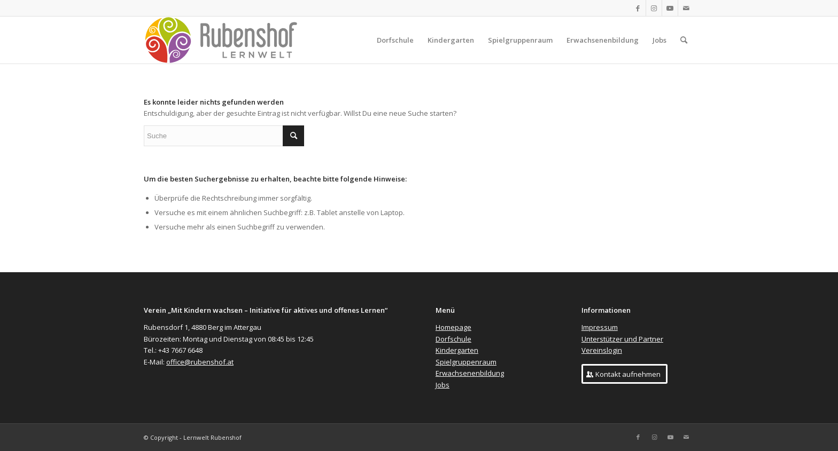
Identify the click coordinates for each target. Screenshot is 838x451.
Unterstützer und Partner (622, 339)
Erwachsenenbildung (470, 373)
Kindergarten (457, 350)
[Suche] (683, 40)
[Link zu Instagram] (654, 8)
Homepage (453, 327)
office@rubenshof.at (200, 362)
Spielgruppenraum (466, 362)
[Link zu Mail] (686, 8)
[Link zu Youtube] (670, 8)
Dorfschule (453, 339)
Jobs (442, 385)
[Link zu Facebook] (638, 8)
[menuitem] (395, 40)
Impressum (599, 327)
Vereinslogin (601, 350)
